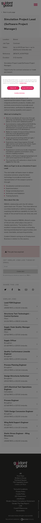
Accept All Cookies (27, 87)
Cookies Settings (19, 93)
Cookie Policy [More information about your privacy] (23, 83)
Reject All (13, 87)
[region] (20, 87)
